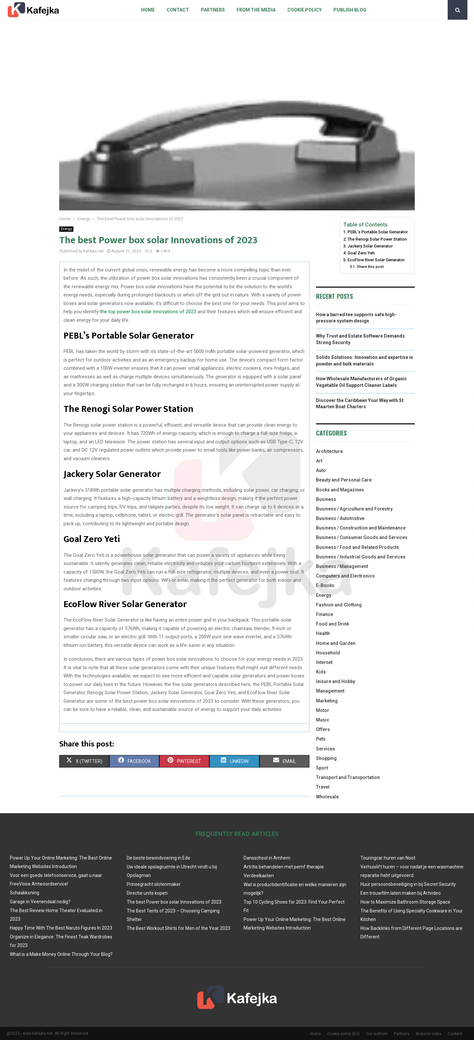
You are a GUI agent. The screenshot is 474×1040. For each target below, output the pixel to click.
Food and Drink (332, 623)
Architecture (329, 451)
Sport (322, 767)
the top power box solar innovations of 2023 (148, 312)
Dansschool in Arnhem (267, 858)
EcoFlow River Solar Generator (376, 259)
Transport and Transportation (348, 777)
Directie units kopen (147, 893)
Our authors (377, 1033)
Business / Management (342, 566)
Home (148, 9)
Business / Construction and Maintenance (361, 528)
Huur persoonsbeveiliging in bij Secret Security (408, 884)
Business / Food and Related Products (357, 547)
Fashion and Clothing (339, 604)
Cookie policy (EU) (343, 1033)
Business (326, 499)
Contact (178, 9)
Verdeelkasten (259, 875)
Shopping (326, 758)
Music (322, 719)
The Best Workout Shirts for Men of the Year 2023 (178, 928)
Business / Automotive (340, 518)
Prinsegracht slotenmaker (154, 884)
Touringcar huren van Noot (387, 858)
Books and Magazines (340, 489)
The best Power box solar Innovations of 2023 (174, 902)
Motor (322, 710)
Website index (428, 1033)
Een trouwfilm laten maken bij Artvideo (400, 893)
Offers (323, 729)
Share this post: (370, 266)
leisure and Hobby (335, 681)
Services (325, 748)
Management (330, 691)
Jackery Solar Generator (370, 246)
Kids (321, 671)
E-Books (325, 585)
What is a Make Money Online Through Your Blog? (61, 954)
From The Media (256, 9)
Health (323, 633)
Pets (321, 739)
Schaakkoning (24, 892)
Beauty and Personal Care (344, 480)
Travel (322, 787)
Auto (321, 470)
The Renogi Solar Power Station (377, 239)
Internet (324, 662)
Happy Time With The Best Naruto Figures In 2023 (61, 928)
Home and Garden (336, 643)
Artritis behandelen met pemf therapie (284, 866)
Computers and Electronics (345, 576)
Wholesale (327, 796)
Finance (324, 614)
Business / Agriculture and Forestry (354, 508)
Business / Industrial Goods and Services (361, 556)
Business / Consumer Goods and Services (362, 537)
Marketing (327, 700)
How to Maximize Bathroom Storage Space (405, 902)
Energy (66, 229)
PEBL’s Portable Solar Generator (378, 231)
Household (328, 652)
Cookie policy (304, 9)
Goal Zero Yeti (361, 252)
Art (319, 460)
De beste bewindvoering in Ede (158, 858)
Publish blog (349, 9)
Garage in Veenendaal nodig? (40, 901)
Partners (213, 9)
